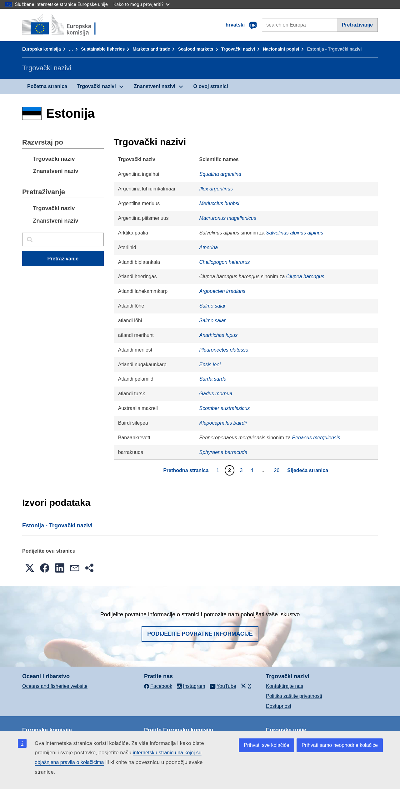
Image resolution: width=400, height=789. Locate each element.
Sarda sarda (212, 379)
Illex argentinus (216, 188)
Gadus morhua (215, 393)
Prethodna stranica (185, 470)
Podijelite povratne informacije (200, 634)
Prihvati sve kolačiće (266, 745)
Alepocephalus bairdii (223, 423)
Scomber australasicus (224, 408)
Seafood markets (195, 49)
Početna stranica (47, 86)
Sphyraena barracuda (223, 452)
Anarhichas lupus (218, 335)
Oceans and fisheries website (55, 686)
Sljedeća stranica (307, 470)
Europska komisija (41, 49)
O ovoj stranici (210, 86)
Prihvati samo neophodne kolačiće (340, 745)
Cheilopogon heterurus (224, 262)
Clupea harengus (305, 276)
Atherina (208, 247)
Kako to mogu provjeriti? (141, 4)
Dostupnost (278, 706)
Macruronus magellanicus (227, 218)
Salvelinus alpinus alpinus (294, 232)
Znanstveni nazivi (154, 86)
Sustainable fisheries (103, 49)
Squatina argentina (220, 174)
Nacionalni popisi (281, 49)
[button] (29, 568)
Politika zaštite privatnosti (294, 696)
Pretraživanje (357, 24)
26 (277, 470)
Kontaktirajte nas (284, 686)
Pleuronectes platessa (223, 350)
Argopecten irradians (222, 291)
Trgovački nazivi (238, 49)
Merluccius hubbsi (219, 203)
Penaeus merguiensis (316, 437)
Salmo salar (212, 305)
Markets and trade (151, 49)
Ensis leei (209, 364)
